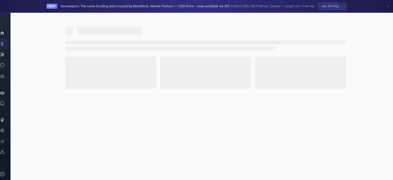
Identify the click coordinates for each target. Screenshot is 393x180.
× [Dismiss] (387, 6)
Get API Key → (332, 6)
